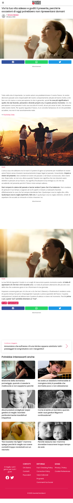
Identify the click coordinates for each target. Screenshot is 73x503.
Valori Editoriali (42, 475)
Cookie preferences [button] (62, 471)
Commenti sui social (45, 482)
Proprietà (40, 479)
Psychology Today (9, 114)
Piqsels (3, 167)
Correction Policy (43, 471)
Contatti (26, 471)
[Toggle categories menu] (3, 2)
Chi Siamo (27, 468)
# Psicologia (13, 303)
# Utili (4, 303)
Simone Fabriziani (13, 15)
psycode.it (27, 475)
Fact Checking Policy (45, 468)
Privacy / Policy (61, 468)
